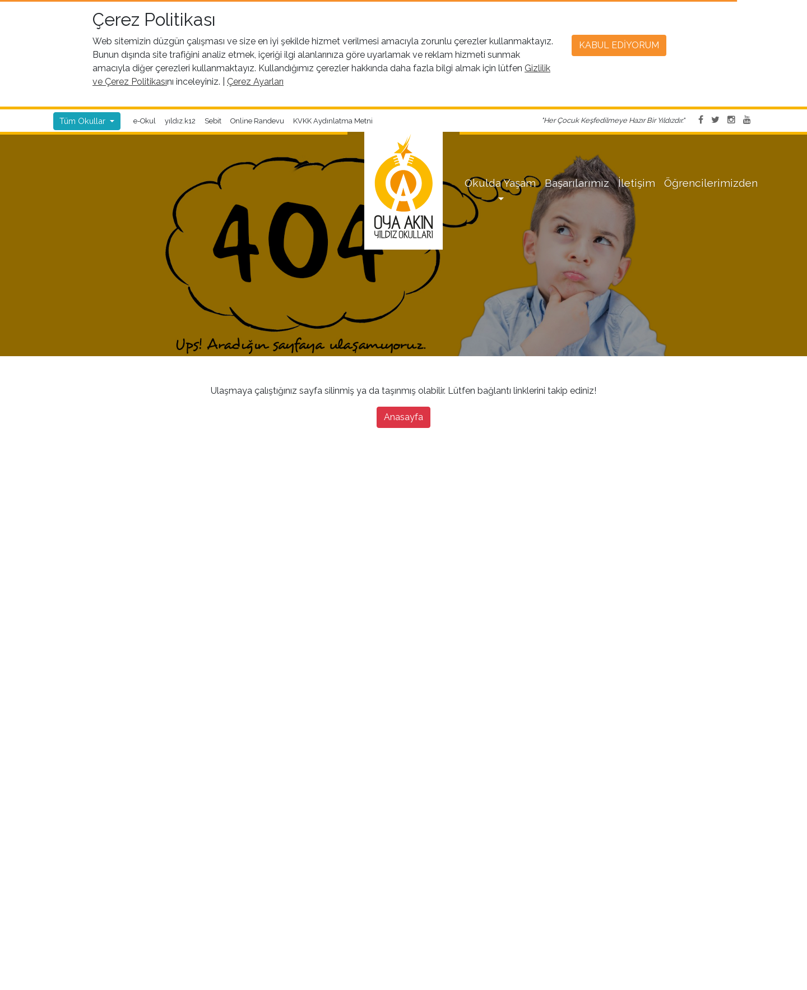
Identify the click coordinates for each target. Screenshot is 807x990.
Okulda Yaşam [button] (500, 183)
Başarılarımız (577, 183)
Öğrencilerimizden (711, 183)
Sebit (213, 121)
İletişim (636, 183)
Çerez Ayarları (255, 81)
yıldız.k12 (180, 121)
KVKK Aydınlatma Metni (333, 121)
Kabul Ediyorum (619, 45)
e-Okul (144, 121)
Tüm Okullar (83, 121)
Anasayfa (403, 417)
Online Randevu (257, 121)
